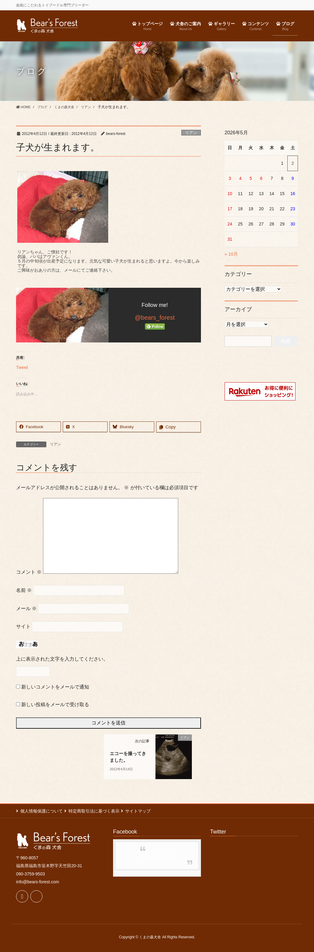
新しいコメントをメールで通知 (55, 687)
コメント (29, 572)
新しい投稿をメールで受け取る (55, 704)
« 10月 (232, 253)
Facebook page (157, 856)
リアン (191, 132)
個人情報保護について (41, 811)
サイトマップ (144, 811)
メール (26, 608)
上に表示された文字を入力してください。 (62, 659)
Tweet (22, 367)
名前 (24, 590)
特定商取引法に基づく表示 (97, 811)
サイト (23, 626)
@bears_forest (155, 317)
